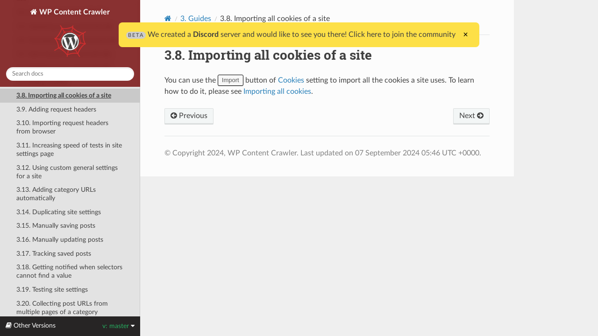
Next (471, 115)
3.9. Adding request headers (56, 109)
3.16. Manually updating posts (59, 239)
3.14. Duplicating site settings (58, 212)
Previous (189, 115)
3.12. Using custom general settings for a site (67, 172)
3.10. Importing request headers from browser (62, 127)
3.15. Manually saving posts (55, 225)
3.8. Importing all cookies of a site (63, 95)
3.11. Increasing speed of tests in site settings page (69, 149)
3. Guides (195, 18)
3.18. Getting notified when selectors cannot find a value (69, 271)
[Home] (167, 18)
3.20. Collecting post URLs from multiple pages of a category (62, 307)
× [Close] (465, 34)
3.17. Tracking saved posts (53, 253)
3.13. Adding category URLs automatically (56, 194)
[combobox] (70, 74)
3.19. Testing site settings (52, 289)
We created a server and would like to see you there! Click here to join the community (291, 34)
